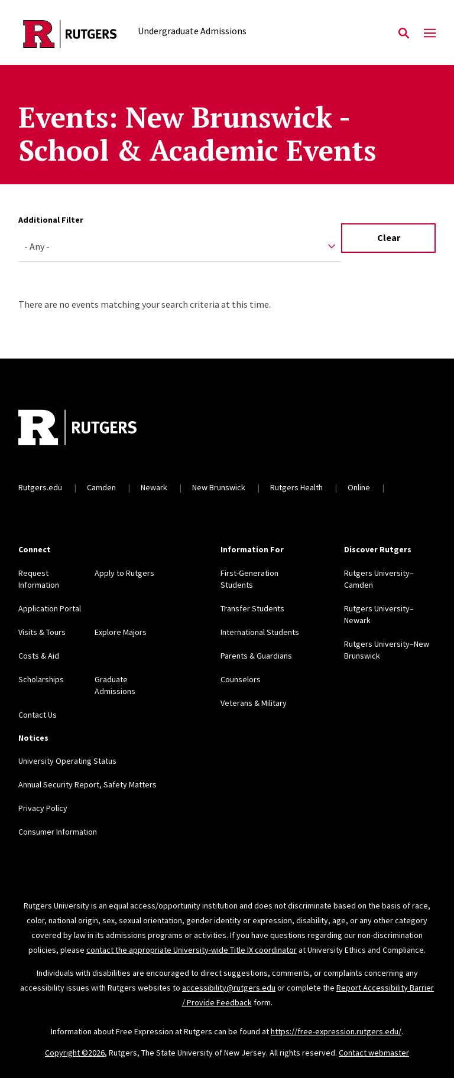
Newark (154, 487)
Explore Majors (121, 632)
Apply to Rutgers (124, 573)
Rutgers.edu (40, 487)
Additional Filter (50, 219)
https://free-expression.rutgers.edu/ (336, 1031)
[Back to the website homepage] (70, 34)
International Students (259, 632)
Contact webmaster (374, 1052)
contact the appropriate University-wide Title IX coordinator (191, 950)
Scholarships (41, 679)
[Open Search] (404, 34)
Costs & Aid (38, 655)
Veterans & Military (253, 703)
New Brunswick (218, 487)
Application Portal (49, 608)
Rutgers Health (296, 487)
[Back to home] (96, 429)
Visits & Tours (42, 632)
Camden (101, 487)
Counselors (240, 679)
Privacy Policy (42, 808)
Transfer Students (252, 608)
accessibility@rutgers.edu (228, 987)
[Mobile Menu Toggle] (430, 34)
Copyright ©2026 (75, 1052)
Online (359, 487)
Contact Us (37, 714)
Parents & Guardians (256, 655)
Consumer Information (57, 831)
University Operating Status (67, 760)
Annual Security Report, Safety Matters (87, 784)
